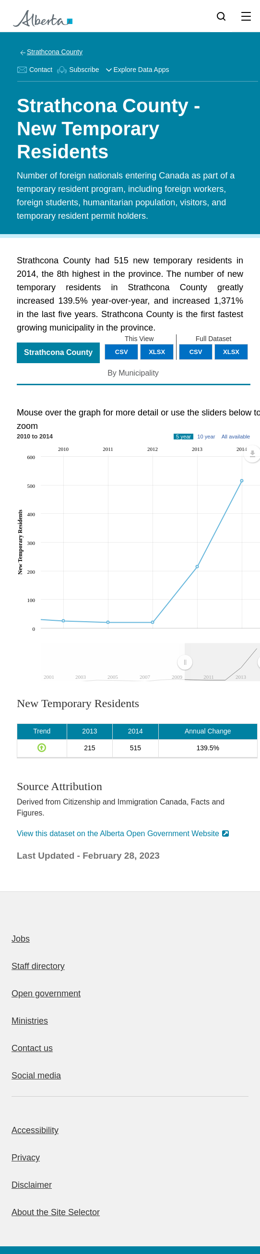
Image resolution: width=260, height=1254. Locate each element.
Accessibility (35, 1130)
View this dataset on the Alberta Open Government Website (118, 833)
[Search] (221, 16)
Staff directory (38, 966)
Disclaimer (32, 1185)
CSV (195, 351)
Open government (46, 993)
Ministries (30, 1021)
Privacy (26, 1157)
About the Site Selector (56, 1212)
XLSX (231, 351)
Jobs (21, 939)
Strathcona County (55, 52)
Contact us (32, 1048)
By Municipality (133, 373)
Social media (36, 1075)
